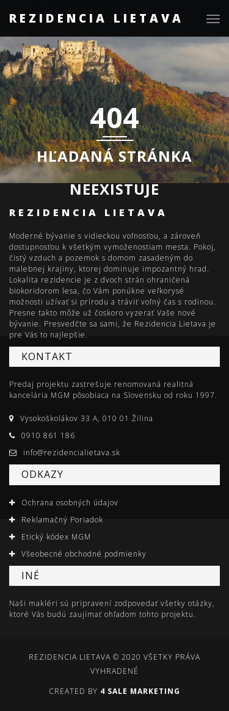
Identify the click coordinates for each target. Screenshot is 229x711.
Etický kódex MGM (56, 537)
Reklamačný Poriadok (62, 519)
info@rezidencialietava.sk (71, 452)
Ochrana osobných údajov (69, 502)
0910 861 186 (48, 435)
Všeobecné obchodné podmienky (84, 554)
